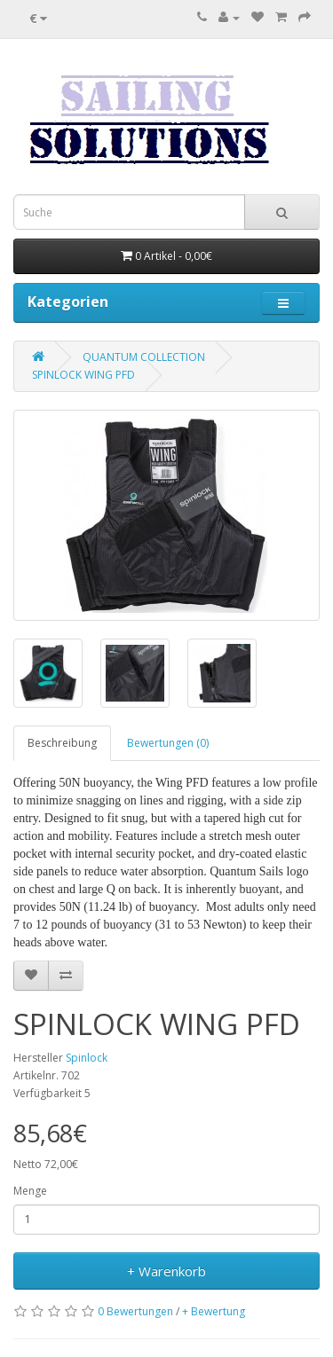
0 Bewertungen (135, 1311)
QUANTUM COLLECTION (144, 357)
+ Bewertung (213, 1311)
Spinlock (86, 1057)
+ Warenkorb (166, 1271)
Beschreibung (62, 742)
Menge (30, 1190)
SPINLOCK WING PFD (83, 374)
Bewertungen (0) (168, 742)
